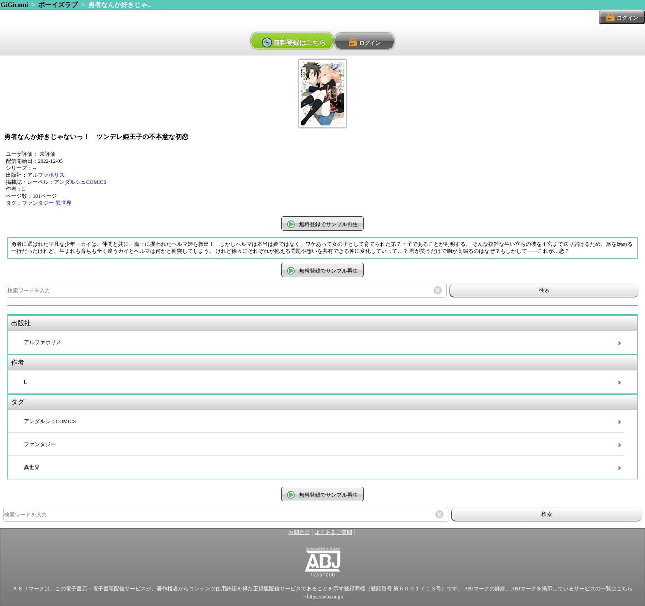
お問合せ (299, 532)
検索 (544, 290)
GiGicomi (14, 4)
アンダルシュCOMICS (80, 182)
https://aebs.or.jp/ (325, 596)
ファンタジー (38, 203)
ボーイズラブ (58, 4)
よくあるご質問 (333, 532)
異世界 (64, 203)
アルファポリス (46, 175)
